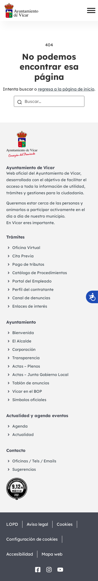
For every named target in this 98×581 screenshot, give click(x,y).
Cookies (65, 524)
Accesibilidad (19, 554)
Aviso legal (37, 524)
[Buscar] (19, 101)
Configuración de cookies (32, 539)
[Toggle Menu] (91, 10)
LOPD (12, 524)
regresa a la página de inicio (66, 89)
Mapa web (52, 554)
